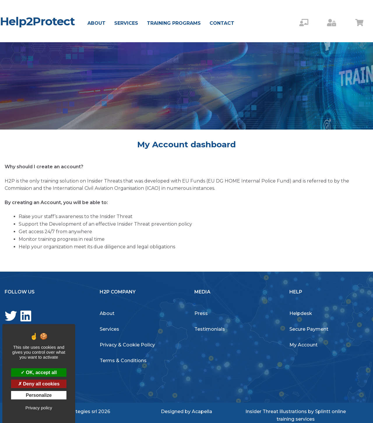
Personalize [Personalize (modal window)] (39, 395)
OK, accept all (39, 372)
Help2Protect (37, 21)
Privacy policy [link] (38, 407)
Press (201, 313)
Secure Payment (308, 329)
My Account (303, 345)
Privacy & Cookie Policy (127, 345)
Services (126, 23)
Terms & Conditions (123, 360)
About (96, 23)
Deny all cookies (39, 383)
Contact (222, 23)
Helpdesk (300, 313)
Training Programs (174, 23)
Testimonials (209, 329)
